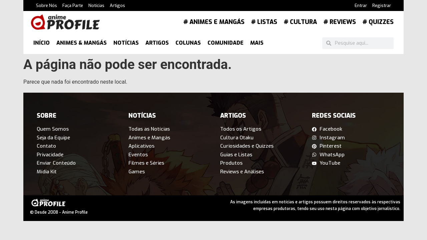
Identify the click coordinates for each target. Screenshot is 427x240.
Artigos (117, 5)
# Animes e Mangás (214, 22)
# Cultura (300, 22)
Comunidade (225, 42)
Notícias (96, 5)
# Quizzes (378, 22)
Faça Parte (72, 5)
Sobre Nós (46, 5)
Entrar (361, 5)
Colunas (188, 42)
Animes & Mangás (81, 42)
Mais (257, 42)
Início (41, 42)
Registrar (381, 5)
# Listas (264, 22)
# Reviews (340, 22)
